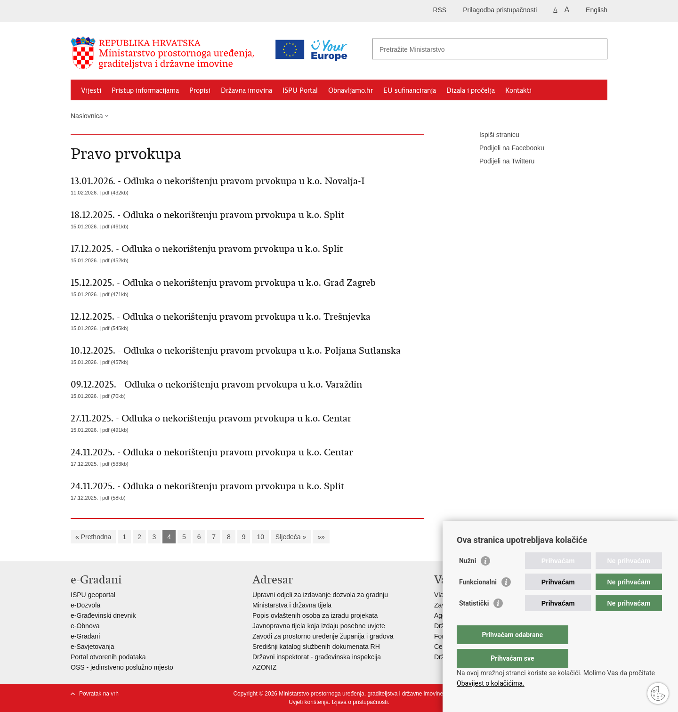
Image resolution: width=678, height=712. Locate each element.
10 (260, 537)
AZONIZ (264, 667)
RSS (439, 10)
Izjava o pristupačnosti (360, 702)
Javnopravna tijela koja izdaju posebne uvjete (318, 626)
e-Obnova (85, 626)
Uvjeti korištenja (309, 702)
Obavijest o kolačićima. (491, 683)
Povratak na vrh (99, 693)
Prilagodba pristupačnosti (500, 10)
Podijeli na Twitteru (500, 161)
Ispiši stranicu (492, 135)
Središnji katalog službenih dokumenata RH (316, 646)
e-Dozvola (85, 605)
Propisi (199, 90)
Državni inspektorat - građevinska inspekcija (316, 657)
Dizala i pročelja (470, 90)
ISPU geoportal (93, 595)
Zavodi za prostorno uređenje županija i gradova (323, 636)
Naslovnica (87, 116)
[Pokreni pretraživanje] (597, 49)
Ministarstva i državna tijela (291, 605)
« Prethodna (93, 537)
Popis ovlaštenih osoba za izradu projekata (315, 615)
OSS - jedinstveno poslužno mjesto (122, 667)
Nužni (467, 579)
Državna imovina (246, 90)
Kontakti (518, 90)
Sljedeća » (290, 537)
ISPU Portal (300, 90)
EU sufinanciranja (409, 90)
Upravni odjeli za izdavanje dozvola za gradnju (320, 595)
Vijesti (91, 90)
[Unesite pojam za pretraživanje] (449, 49)
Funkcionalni (478, 601)
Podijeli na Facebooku (505, 148)
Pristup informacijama (145, 90)
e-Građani (85, 636)
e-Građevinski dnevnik (103, 615)
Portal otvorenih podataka (108, 657)
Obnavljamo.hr (350, 90)
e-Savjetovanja (92, 646)
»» (321, 537)
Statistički (474, 622)
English (596, 10)
